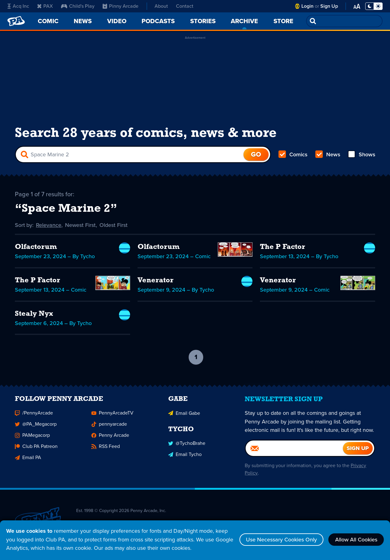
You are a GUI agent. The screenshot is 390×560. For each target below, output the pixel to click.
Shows (361, 155)
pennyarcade (109, 427)
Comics (293, 155)
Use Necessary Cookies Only (280, 540)
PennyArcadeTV (112, 416)
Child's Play (77, 6)
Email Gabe (184, 416)
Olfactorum (36, 247)
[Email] (294, 452)
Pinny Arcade (120, 6)
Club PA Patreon (36, 450)
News (327, 155)
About (161, 6)
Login (307, 6)
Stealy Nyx (34, 314)
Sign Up (329, 6)
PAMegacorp (32, 438)
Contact (184, 6)
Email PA (28, 461)
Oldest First (114, 225)
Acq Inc (18, 6)
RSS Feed (105, 450)
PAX (45, 6)
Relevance (49, 225)
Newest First (80, 225)
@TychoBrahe (186, 446)
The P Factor (283, 247)
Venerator (155, 281)
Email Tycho (185, 457)
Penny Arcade (110, 438)
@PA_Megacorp (36, 427)
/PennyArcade (34, 416)
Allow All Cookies (356, 540)
